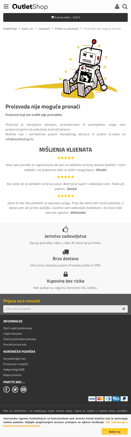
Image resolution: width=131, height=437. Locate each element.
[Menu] (6, 7)
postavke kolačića (29, 425)
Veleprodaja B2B (13, 369)
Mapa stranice (12, 375)
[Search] (125, 7)
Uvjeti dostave (12, 333)
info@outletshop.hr (19, 139)
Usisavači (44, 28)
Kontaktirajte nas (14, 359)
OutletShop (10, 28)
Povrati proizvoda (14, 344)
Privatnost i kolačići (15, 364)
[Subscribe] (123, 309)
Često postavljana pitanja (19, 339)
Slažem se (115, 431)
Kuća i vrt (27, 28)
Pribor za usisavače (67, 28)
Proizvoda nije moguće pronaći (102, 28)
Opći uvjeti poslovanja (17, 328)
